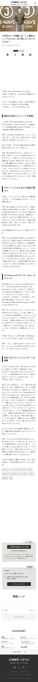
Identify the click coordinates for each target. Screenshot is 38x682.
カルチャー (9, 642)
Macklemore (6, 469)
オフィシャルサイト (19, 584)
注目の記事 (24, 647)
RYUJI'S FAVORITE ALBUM (18, 469)
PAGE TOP (17, 652)
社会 (9, 647)
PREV (5, 610)
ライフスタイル (28, 642)
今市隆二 (31, 474)
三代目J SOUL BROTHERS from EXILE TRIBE (14, 474)
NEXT (30, 610)
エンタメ (28, 637)
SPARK (30, 469)
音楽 (11, 478)
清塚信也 (5, 478)
